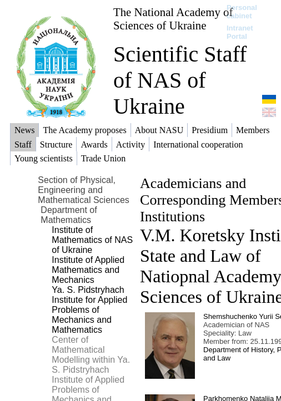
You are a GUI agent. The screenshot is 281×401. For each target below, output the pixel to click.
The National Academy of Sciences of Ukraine (173, 19)
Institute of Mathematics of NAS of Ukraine (92, 240)
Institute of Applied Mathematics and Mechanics (88, 270)
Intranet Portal (240, 32)
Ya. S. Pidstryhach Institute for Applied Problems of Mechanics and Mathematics (89, 309)
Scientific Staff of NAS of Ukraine (180, 80)
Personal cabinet (242, 11)
